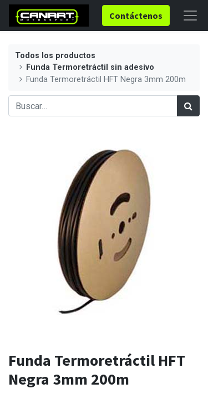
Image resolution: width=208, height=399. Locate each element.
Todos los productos (55, 55)
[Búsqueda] (188, 105)
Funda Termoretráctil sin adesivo (90, 67)
